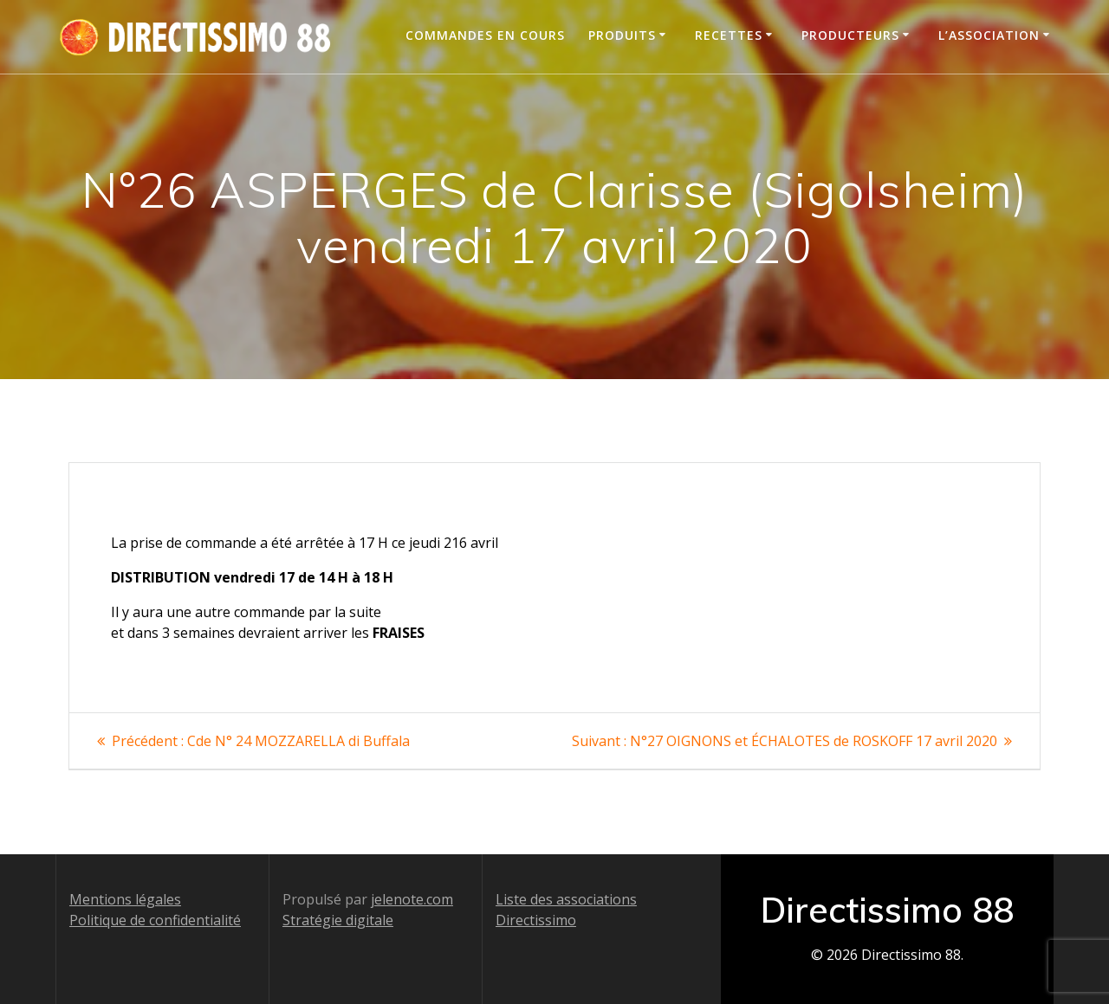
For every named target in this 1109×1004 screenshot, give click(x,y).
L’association (989, 35)
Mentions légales (125, 899)
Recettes (728, 35)
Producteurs (850, 35)
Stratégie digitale (337, 920)
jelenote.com (412, 899)
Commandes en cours (485, 35)
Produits (622, 35)
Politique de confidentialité (155, 920)
